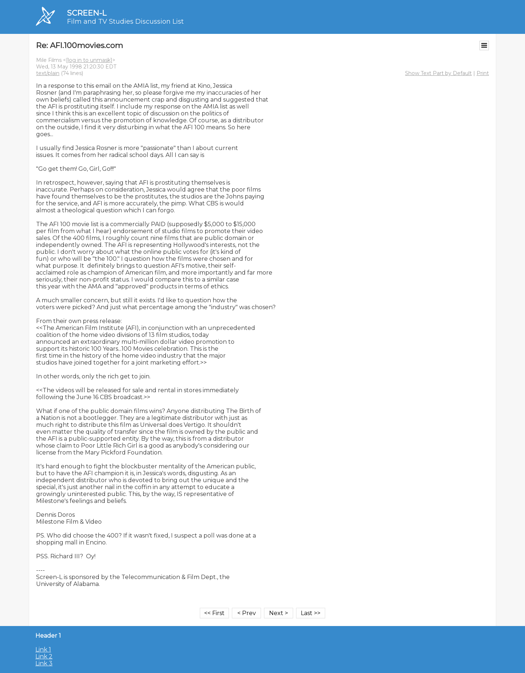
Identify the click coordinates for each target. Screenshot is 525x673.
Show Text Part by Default (438, 73)
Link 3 (43, 663)
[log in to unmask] (89, 60)
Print (483, 73)
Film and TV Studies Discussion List (125, 21)
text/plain (47, 73)
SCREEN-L (86, 12)
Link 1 (43, 649)
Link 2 (43, 656)
